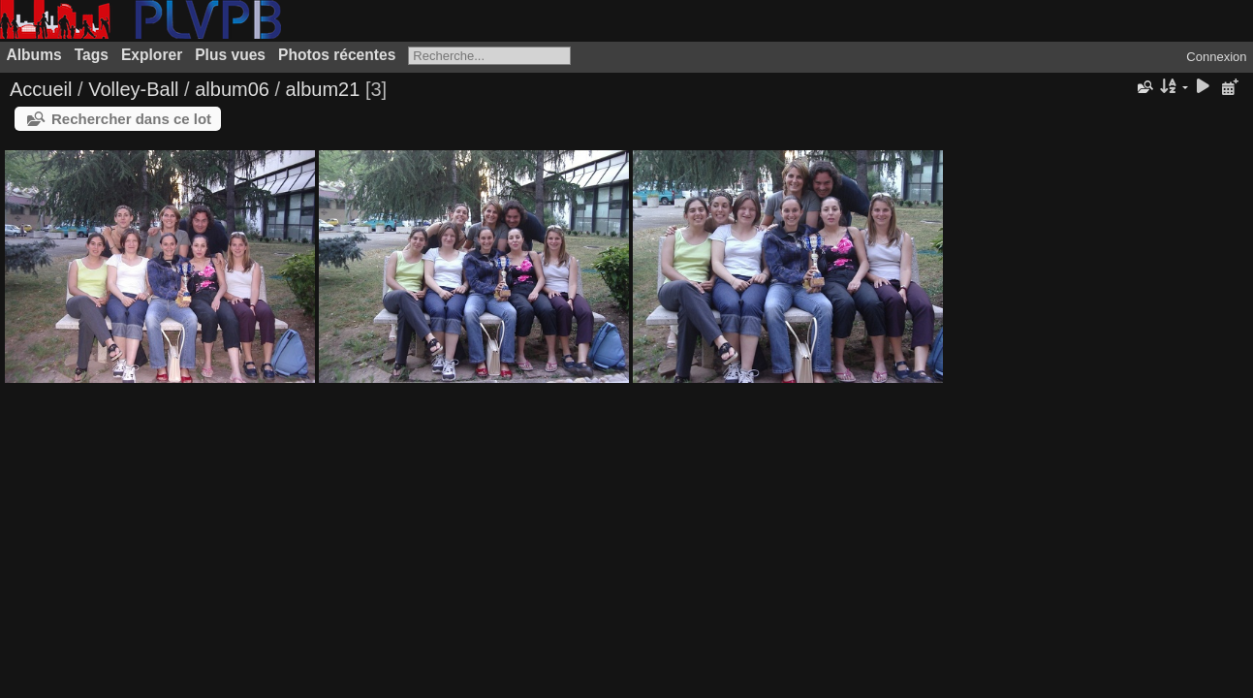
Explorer (151, 55)
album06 (232, 89)
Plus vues (230, 55)
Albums (34, 55)
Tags (92, 55)
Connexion (1216, 56)
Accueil (41, 89)
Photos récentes (336, 55)
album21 (323, 89)
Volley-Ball (133, 89)
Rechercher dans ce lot (131, 119)
